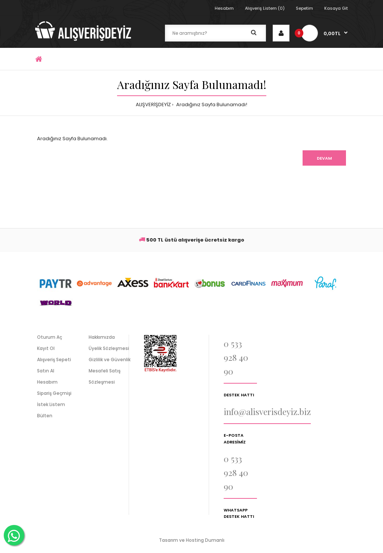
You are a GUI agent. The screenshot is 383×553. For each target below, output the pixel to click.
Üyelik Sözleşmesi (109, 348)
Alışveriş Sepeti (54, 359)
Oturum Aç (49, 337)
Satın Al (45, 371)
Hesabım (224, 8)
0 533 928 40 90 (236, 357)
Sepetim (304, 8)
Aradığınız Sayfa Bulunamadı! (211, 104)
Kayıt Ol (46, 348)
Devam (324, 158)
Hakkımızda (102, 337)
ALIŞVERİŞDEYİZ (153, 104)
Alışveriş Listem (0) (265, 8)
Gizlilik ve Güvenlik (110, 359)
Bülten (44, 415)
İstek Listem (51, 404)
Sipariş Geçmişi (54, 393)
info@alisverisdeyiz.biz (267, 411)
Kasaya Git (336, 8)
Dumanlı (214, 540)
